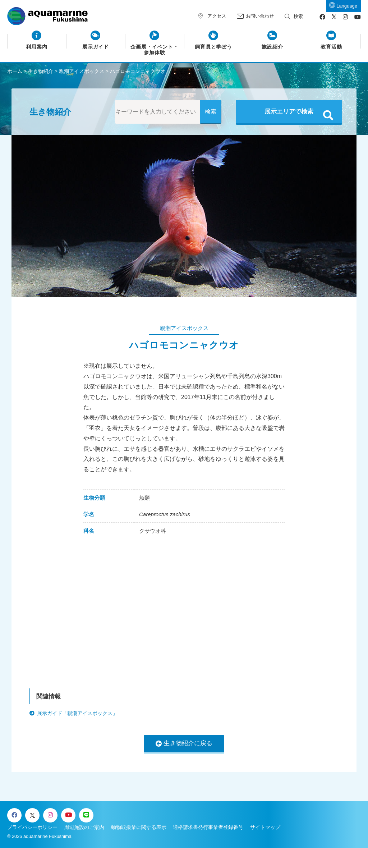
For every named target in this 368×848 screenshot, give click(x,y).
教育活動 (331, 47)
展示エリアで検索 (288, 111)
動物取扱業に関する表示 (138, 827)
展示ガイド (95, 47)
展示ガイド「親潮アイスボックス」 (77, 713)
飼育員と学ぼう (214, 47)
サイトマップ (265, 827)
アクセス (216, 16)
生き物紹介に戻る (188, 743)
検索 (298, 16)
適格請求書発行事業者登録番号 (208, 827)
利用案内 (36, 47)
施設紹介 (272, 47)
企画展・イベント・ (154, 50)
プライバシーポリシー (32, 827)
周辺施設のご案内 (84, 827)
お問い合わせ (260, 16)
